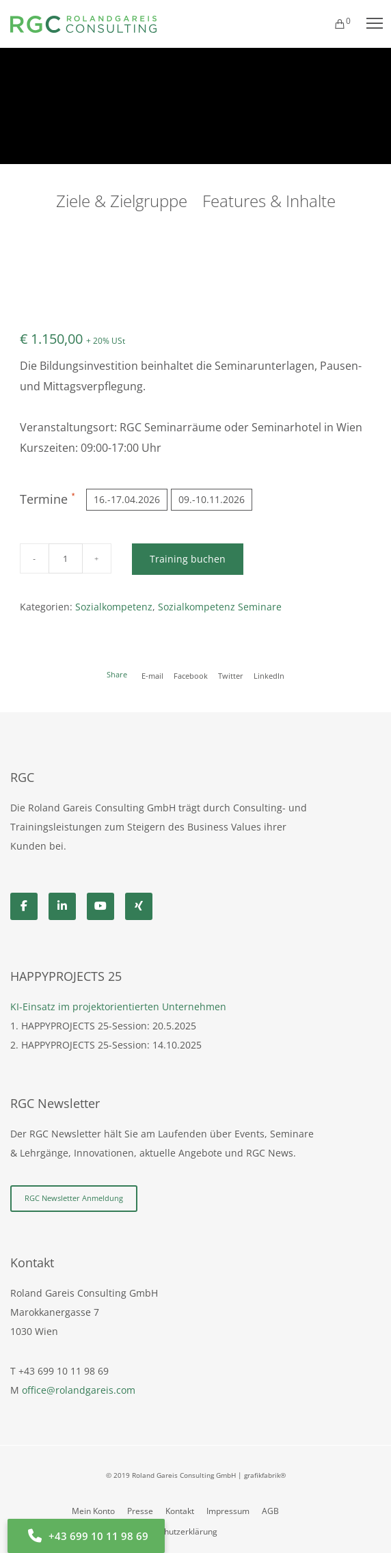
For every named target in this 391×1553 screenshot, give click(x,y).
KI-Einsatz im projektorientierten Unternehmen (118, 1006)
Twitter (230, 676)
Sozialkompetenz (113, 606)
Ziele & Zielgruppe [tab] (121, 200)
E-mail (152, 676)
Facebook (191, 676)
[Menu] (368, 24)
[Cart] (333, 24)
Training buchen (188, 558)
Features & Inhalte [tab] (269, 200)
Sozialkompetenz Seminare (220, 606)
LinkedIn (269, 676)
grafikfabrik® (265, 1475)
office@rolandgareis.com (78, 1389)
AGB (270, 1511)
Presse (140, 1511)
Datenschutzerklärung (175, 1531)
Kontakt (179, 1511)
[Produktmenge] (66, 558)
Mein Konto (93, 1511)
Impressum (228, 1511)
